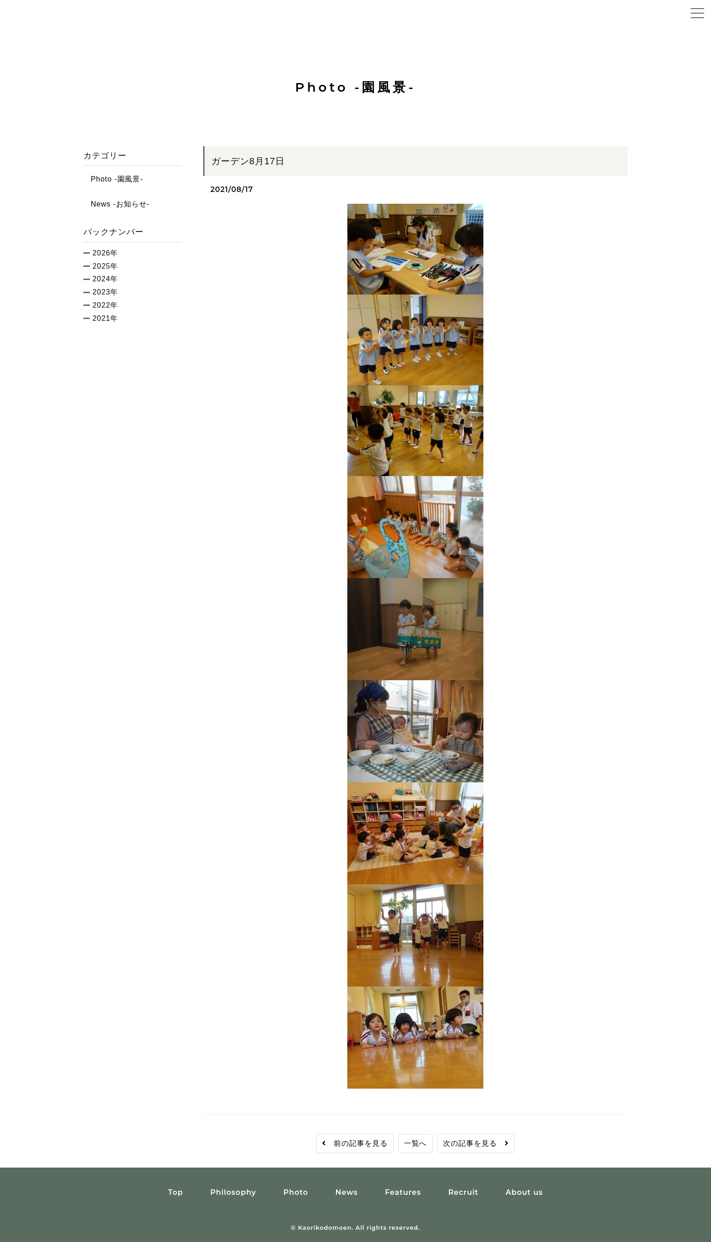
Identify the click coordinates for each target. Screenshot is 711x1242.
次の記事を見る (476, 1143)
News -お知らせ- (116, 204)
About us (524, 1192)
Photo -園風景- (113, 179)
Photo (295, 1192)
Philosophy (233, 1192)
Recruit (463, 1192)
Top (175, 1192)
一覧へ (415, 1143)
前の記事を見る (355, 1143)
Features (403, 1192)
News (346, 1192)
